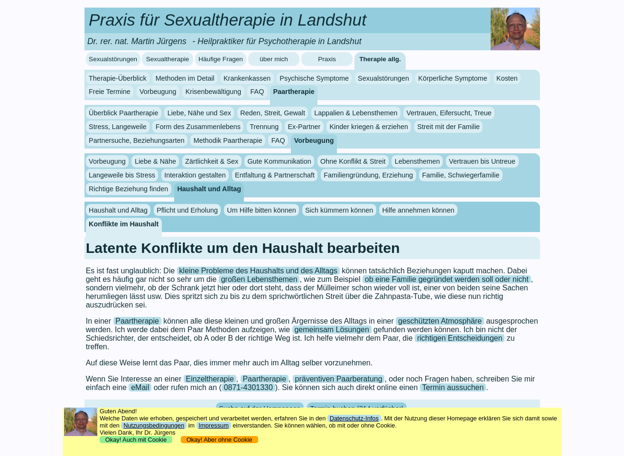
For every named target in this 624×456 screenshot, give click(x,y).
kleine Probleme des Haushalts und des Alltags (258, 271)
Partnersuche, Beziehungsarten (137, 140)
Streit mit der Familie (448, 126)
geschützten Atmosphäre (440, 321)
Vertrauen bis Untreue (482, 161)
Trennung (264, 126)
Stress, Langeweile (118, 126)
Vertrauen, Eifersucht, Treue (449, 113)
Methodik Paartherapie (228, 140)
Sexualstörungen (113, 59)
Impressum (214, 425)
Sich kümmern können (339, 210)
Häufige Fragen (220, 59)
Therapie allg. (380, 59)
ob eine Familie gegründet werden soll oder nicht (447, 279)
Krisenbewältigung (214, 91)
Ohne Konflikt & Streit (353, 161)
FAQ (257, 91)
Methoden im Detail (185, 78)
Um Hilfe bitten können (261, 210)
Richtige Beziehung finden (128, 189)
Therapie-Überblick (118, 78)
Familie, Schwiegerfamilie (460, 175)
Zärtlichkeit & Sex (211, 161)
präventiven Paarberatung (338, 379)
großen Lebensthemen (259, 279)
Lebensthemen (417, 161)
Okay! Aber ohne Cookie (219, 439)
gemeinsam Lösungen (331, 330)
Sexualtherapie (167, 59)
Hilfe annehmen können (418, 210)
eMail (140, 387)
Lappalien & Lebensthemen (355, 113)
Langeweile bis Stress (122, 175)
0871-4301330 (248, 387)
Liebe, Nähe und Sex (199, 113)
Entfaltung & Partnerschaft (275, 175)
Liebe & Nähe (155, 161)
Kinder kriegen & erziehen (368, 126)
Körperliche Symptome (452, 78)
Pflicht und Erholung (187, 210)
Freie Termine (109, 91)
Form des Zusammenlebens (198, 126)
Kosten (507, 78)
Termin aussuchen (453, 387)
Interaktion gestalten (195, 175)
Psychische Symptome (314, 78)
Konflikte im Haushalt (123, 223)
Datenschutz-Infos (354, 418)
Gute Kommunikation (279, 161)
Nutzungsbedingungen (153, 425)
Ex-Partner (304, 126)
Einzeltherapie (210, 379)
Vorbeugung (158, 91)
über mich (274, 59)
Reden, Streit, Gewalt (272, 113)
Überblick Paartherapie (123, 113)
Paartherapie (294, 91)
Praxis (327, 59)
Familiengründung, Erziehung (368, 175)
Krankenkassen (247, 78)
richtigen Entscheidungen (460, 338)
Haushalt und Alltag (209, 189)
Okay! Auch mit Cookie (136, 439)
